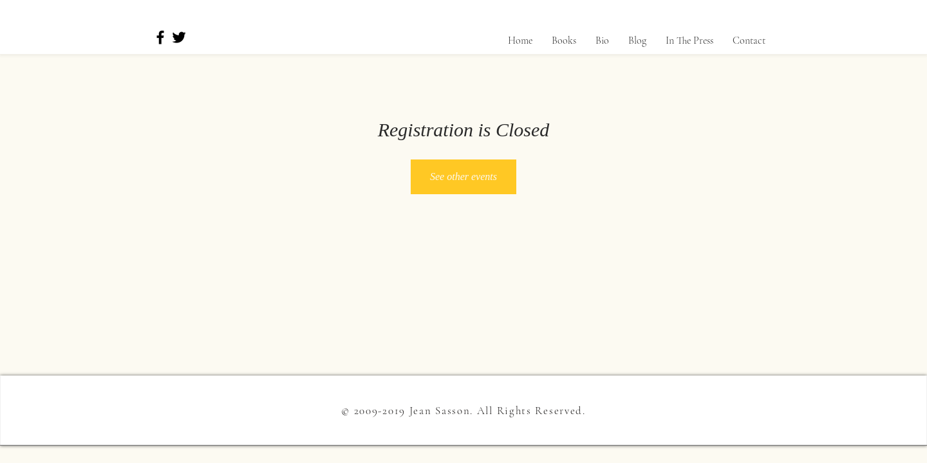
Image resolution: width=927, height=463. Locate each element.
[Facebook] (160, 37)
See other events (463, 176)
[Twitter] (179, 37)
